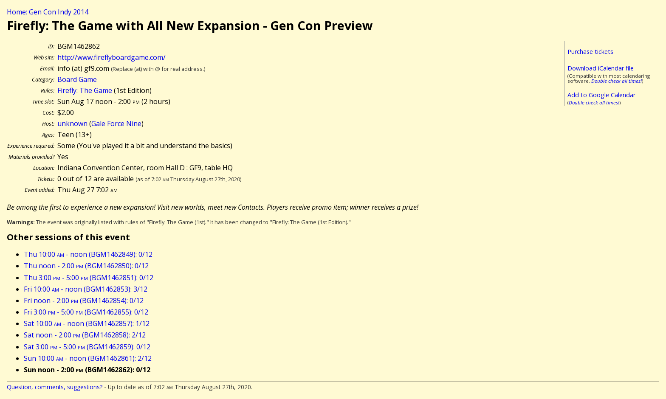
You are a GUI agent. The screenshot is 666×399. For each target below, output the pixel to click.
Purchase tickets (590, 52)
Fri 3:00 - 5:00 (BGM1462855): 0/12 (86, 312)
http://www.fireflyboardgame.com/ (111, 57)
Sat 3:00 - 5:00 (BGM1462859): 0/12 (87, 346)
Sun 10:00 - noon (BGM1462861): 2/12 (88, 358)
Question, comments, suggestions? (54, 387)
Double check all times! (616, 81)
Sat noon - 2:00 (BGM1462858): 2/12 (85, 335)
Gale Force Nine (116, 123)
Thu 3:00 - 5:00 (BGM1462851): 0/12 (88, 277)
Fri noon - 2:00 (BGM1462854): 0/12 (84, 300)
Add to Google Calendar (601, 95)
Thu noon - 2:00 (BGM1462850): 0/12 (86, 265)
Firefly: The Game (84, 90)
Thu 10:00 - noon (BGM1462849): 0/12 (88, 254)
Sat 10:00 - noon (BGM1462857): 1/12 (87, 323)
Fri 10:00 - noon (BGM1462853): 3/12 (85, 289)
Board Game (77, 79)
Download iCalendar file (600, 68)
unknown (72, 123)
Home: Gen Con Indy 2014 (47, 12)
